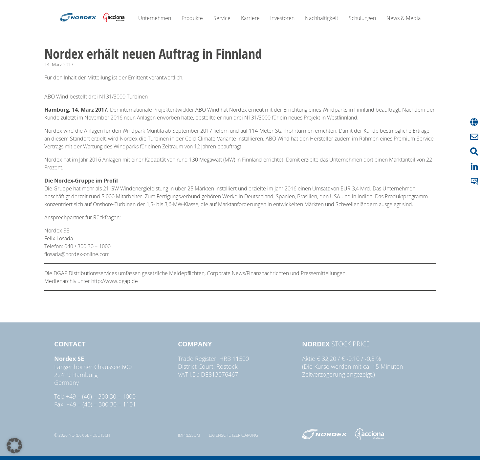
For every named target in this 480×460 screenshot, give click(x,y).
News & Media (403, 18)
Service (221, 18)
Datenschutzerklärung (233, 435)
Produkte (192, 18)
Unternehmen (154, 18)
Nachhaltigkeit (321, 18)
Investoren (282, 18)
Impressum (189, 435)
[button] (14, 445)
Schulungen (362, 18)
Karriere (250, 18)
